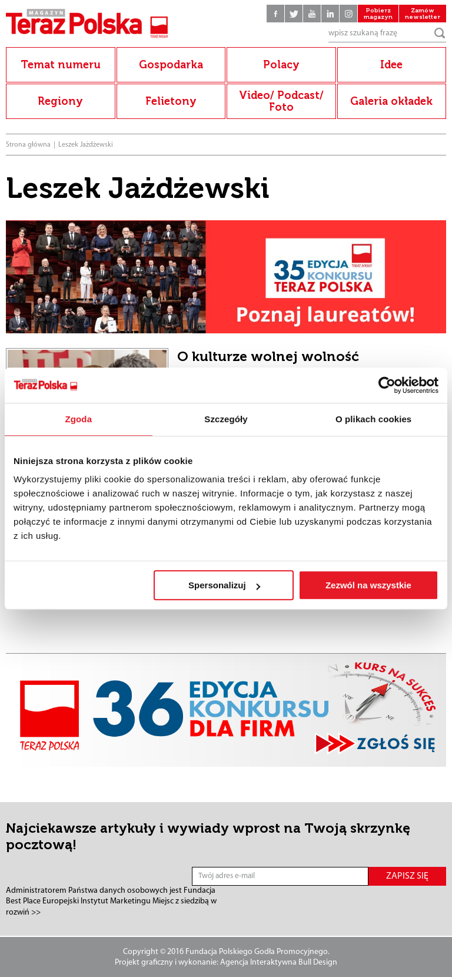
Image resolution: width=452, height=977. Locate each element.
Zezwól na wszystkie (368, 585)
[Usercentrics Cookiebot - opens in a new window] (386, 385)
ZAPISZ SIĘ (407, 876)
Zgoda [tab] (78, 419)
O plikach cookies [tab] (373, 419)
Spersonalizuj (224, 585)
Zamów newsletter (422, 14)
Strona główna (28, 144)
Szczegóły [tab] (225, 419)
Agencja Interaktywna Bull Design (278, 962)
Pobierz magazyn (378, 14)
